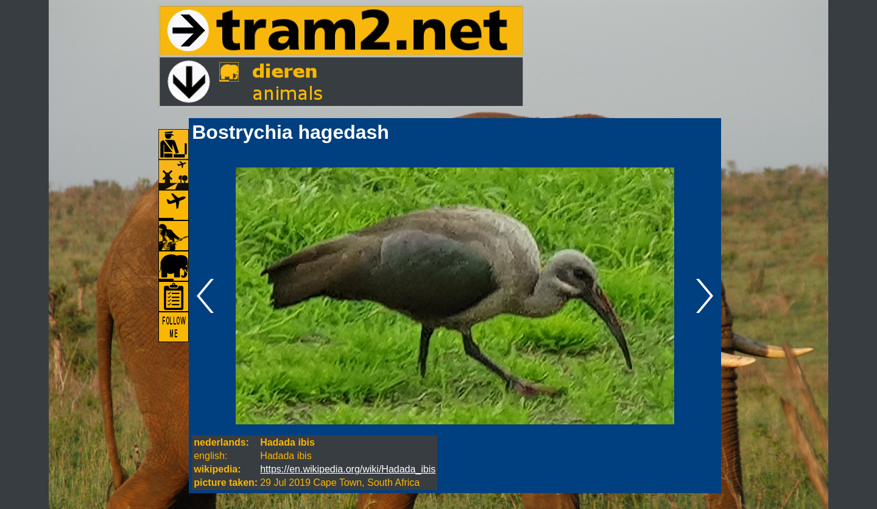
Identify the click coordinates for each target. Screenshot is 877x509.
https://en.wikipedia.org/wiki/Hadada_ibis (347, 469)
